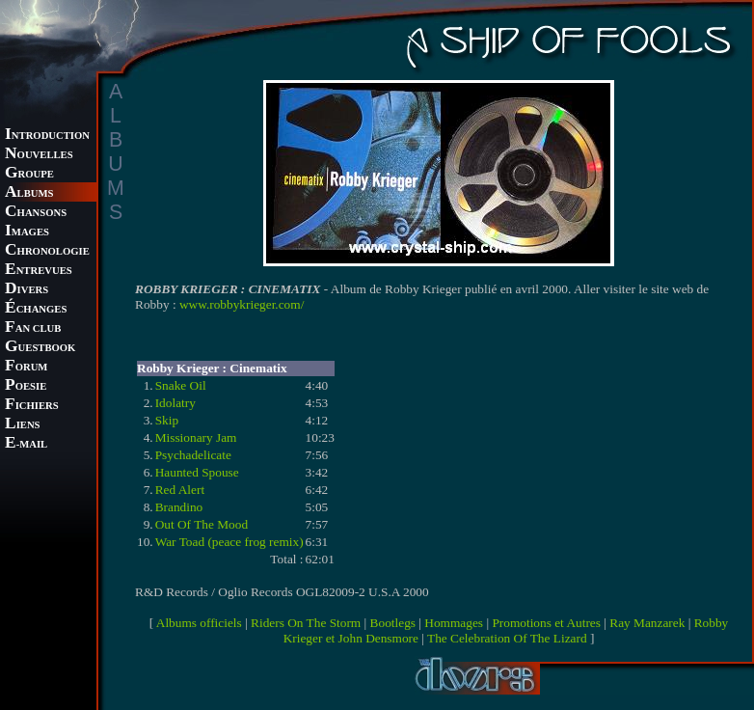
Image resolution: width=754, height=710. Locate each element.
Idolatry (175, 403)
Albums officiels (199, 622)
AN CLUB (33, 328)
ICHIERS (32, 405)
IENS (22, 425)
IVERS (26, 290)
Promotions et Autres (546, 622)
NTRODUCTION (47, 135)
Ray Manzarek (647, 622)
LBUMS (29, 193)
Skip (166, 420)
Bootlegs (393, 622)
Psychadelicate (193, 455)
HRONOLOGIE (47, 251)
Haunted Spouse (197, 472)
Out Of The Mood (201, 524)
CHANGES (36, 309)
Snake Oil (180, 385)
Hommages (453, 622)
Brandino (179, 507)
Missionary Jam (196, 437)
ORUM (26, 367)
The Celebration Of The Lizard (507, 638)
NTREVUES (38, 270)
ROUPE (29, 174)
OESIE (25, 386)
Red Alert (179, 489)
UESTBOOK (40, 347)
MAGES (27, 232)
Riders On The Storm (306, 622)
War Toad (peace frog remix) (229, 541)
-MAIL (26, 444)
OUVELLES (39, 155)
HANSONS (36, 212)
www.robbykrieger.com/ (241, 304)
